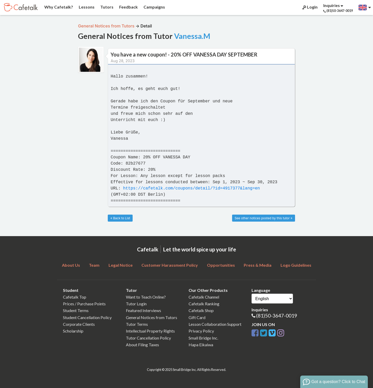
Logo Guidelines (296, 265)
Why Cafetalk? (58, 6)
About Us (71, 265)
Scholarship (73, 330)
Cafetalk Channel (204, 296)
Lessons (86, 6)
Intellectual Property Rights (150, 330)
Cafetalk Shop (201, 310)
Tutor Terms (137, 324)
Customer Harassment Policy (169, 265)
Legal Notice (121, 265)
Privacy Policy (201, 330)
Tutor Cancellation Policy (148, 337)
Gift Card (197, 317)
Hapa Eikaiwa (201, 344)
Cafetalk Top (74, 296)
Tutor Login (136, 303)
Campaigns (154, 6)
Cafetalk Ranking (204, 303)
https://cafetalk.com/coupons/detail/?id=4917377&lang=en (191, 188)
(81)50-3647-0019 (276, 315)
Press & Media (257, 265)
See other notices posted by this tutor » (263, 218)
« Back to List (120, 218)
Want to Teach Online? (146, 296)
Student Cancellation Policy (87, 317)
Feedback (128, 6)
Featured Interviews (143, 310)
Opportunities (221, 265)
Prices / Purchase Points (84, 303)
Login (309, 7)
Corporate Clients (79, 324)
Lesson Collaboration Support (215, 324)
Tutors (106, 6)
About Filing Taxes (142, 344)
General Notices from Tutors (151, 317)
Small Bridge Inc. (203, 337)
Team (94, 265)
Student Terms (76, 310)
